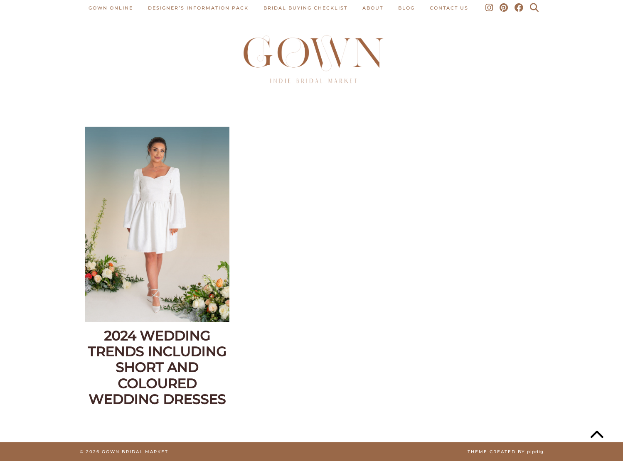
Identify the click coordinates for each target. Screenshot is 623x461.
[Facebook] (519, 8)
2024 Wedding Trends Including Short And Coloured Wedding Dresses (157, 368)
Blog (406, 8)
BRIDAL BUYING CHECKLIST (305, 8)
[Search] (534, 8)
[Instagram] (489, 8)
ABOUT (372, 8)
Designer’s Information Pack (198, 8)
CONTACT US (449, 8)
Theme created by (506, 451)
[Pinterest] (504, 8)
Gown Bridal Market (135, 451)
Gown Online (111, 8)
